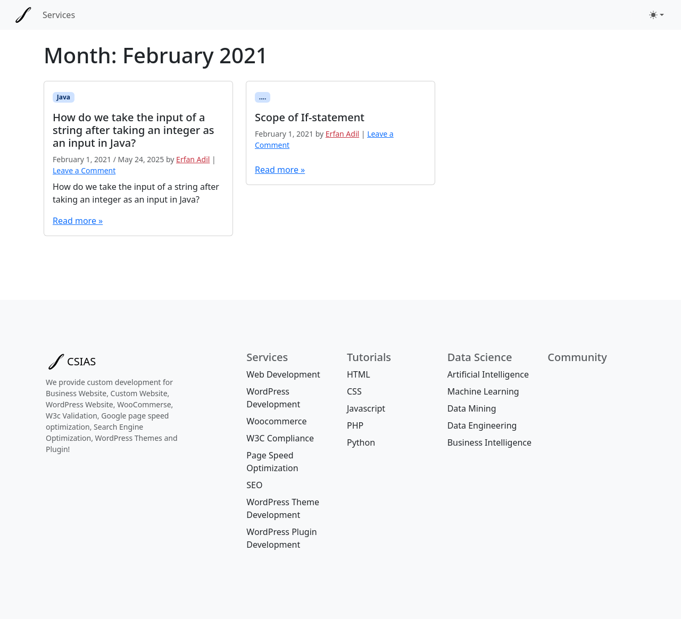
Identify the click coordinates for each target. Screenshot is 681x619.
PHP (355, 425)
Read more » (78, 221)
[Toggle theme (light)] (656, 15)
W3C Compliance (280, 438)
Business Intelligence (489, 442)
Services (59, 15)
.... (263, 97)
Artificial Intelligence (488, 374)
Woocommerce (276, 421)
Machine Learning (483, 391)
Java (63, 97)
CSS (354, 391)
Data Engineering (482, 425)
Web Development (283, 374)
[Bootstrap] (71, 361)
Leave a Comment (84, 170)
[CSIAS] (23, 15)
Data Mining (471, 408)
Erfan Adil (193, 159)
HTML (358, 374)
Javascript (366, 408)
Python (361, 442)
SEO (254, 485)
